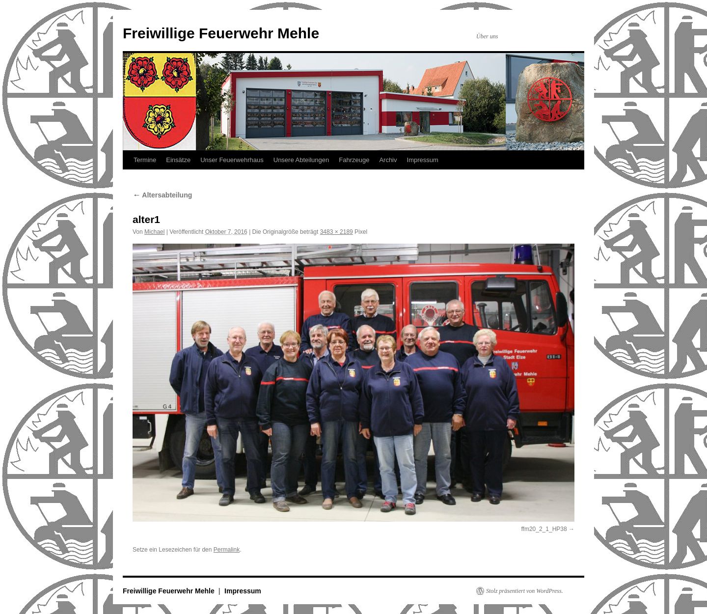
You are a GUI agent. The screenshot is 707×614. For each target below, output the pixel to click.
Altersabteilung (162, 195)
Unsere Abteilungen (301, 160)
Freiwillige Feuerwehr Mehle (221, 33)
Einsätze (178, 160)
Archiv (388, 160)
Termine (145, 160)
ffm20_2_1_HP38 (544, 529)
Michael (154, 231)
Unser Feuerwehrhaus (232, 160)
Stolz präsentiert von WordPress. (524, 590)
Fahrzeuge (354, 160)
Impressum (422, 160)
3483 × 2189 (336, 231)
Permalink (227, 549)
